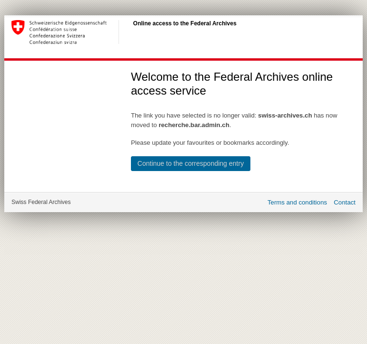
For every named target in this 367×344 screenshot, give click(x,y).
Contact (345, 202)
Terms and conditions (297, 202)
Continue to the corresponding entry (191, 163)
